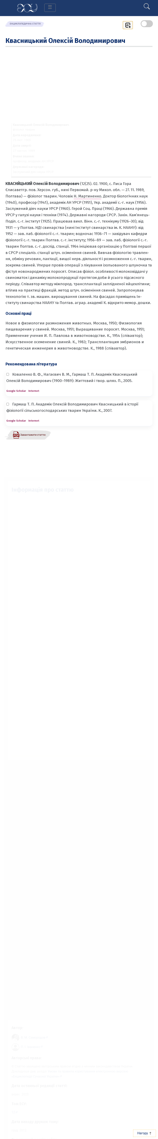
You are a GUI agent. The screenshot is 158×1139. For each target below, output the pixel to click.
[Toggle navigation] (50, 8)
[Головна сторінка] (27, 8)
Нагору (144, 1133)
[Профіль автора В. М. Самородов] (32, 1034)
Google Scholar (16, 391)
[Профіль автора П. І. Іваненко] (29, 1044)
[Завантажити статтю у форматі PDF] (29, 434)
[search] (147, 4)
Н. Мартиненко (87, 196)
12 (10, 1113)
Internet (33, 391)
